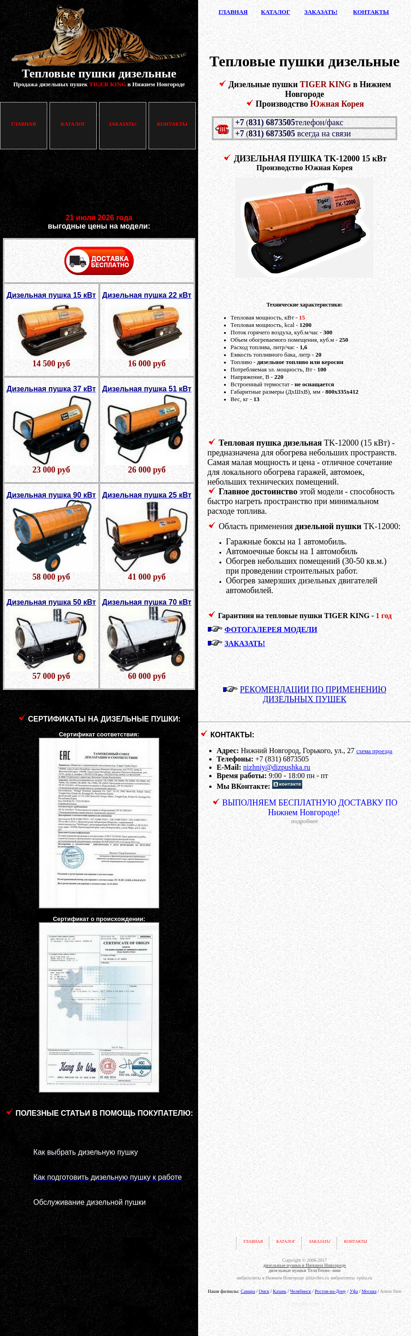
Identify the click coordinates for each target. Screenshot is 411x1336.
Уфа (353, 1291)
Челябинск (300, 1291)
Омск (264, 1291)
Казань (279, 1291)
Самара (248, 1291)
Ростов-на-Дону (330, 1291)
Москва (368, 1291)
